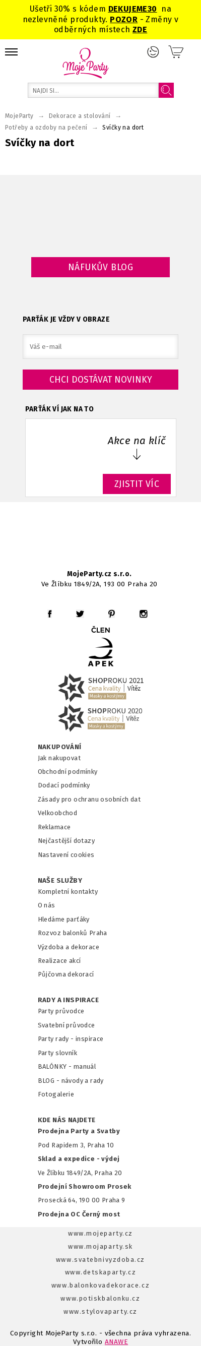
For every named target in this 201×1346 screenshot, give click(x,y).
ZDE (139, 29)
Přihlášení (153, 51)
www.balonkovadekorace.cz (100, 1285)
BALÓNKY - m (59, 1066)
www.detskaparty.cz (101, 1272)
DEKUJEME (128, 9)
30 (152, 9)
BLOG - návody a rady (71, 1080)
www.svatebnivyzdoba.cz (100, 1259)
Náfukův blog (100, 267)
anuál (87, 1066)
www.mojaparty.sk (100, 1246)
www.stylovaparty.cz (100, 1311)
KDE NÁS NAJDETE (67, 1120)
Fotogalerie (56, 1094)
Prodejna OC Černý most (79, 1214)
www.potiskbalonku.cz (100, 1298)
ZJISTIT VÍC (137, 484)
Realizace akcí (59, 960)
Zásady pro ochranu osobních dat (89, 799)
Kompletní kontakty (68, 891)
